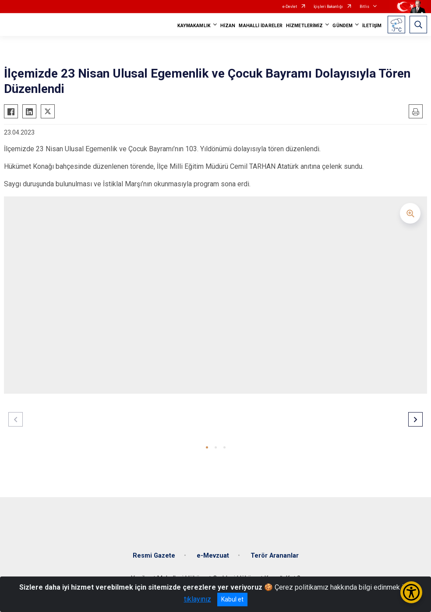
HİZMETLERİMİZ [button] (304, 25)
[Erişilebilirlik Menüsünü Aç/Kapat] (411, 592)
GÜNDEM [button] (342, 25)
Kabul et (232, 599)
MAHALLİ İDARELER (261, 25)
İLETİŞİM (372, 25)
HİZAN (228, 25)
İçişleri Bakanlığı (328, 6)
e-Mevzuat (213, 555)
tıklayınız (197, 599)
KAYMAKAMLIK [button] (194, 25)
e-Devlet (290, 6)
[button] (207, 447)
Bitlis (364, 6)
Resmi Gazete (154, 555)
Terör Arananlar (275, 555)
